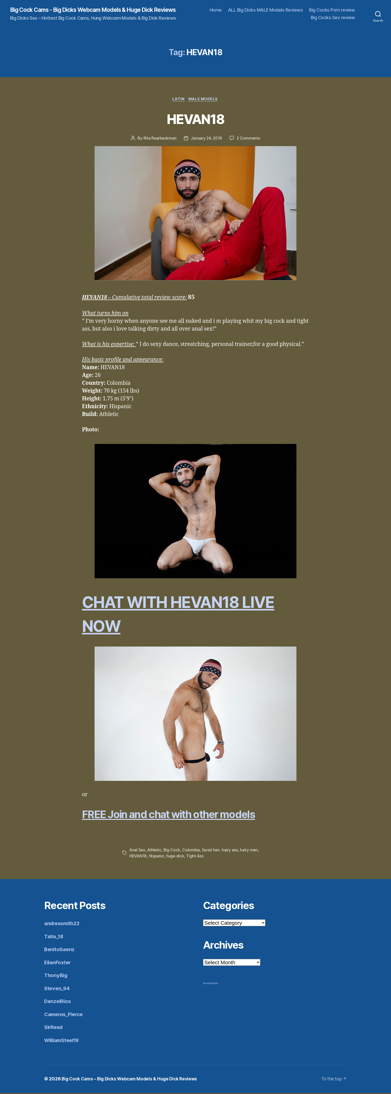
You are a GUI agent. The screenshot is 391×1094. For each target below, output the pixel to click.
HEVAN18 (195, 119)
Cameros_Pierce (65, 1015)
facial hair (212, 850)
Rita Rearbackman (159, 139)
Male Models (204, 100)
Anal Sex (137, 850)
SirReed (54, 1028)
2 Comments (249, 139)
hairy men (250, 850)
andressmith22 (63, 924)
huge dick (176, 856)
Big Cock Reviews (208, 984)
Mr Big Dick (215, 984)
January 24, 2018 (206, 139)
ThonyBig (56, 976)
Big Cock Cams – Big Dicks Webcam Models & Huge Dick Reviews (132, 1079)
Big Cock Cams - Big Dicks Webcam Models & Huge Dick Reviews (100, 10)
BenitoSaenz (60, 950)
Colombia (192, 850)
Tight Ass (196, 856)
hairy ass (231, 850)
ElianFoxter (58, 963)
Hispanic (157, 856)
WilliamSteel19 (63, 1041)
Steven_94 (57, 989)
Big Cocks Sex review (333, 17)
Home (216, 10)
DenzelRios (58, 1002)
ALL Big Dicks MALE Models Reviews (265, 10)
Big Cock (172, 850)
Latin (178, 100)
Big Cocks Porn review (332, 10)
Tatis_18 (54, 937)
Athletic (155, 850)
